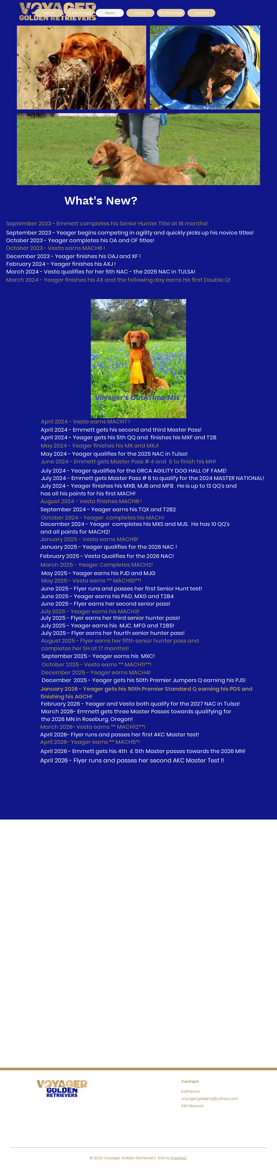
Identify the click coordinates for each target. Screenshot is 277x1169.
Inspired (178, 1158)
